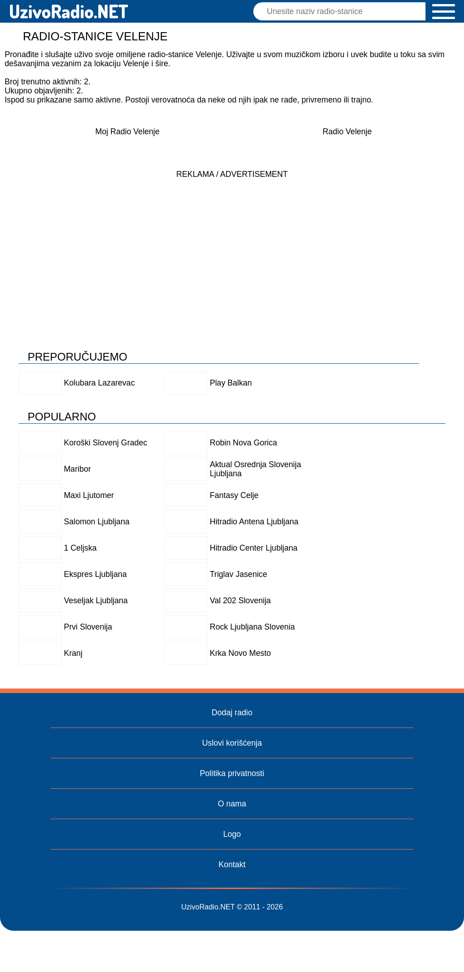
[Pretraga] (341, 11)
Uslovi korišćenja (232, 742)
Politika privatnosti (232, 773)
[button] (443, 11)
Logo (232, 834)
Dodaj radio (232, 712)
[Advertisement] (232, 246)
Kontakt (232, 864)
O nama (232, 803)
